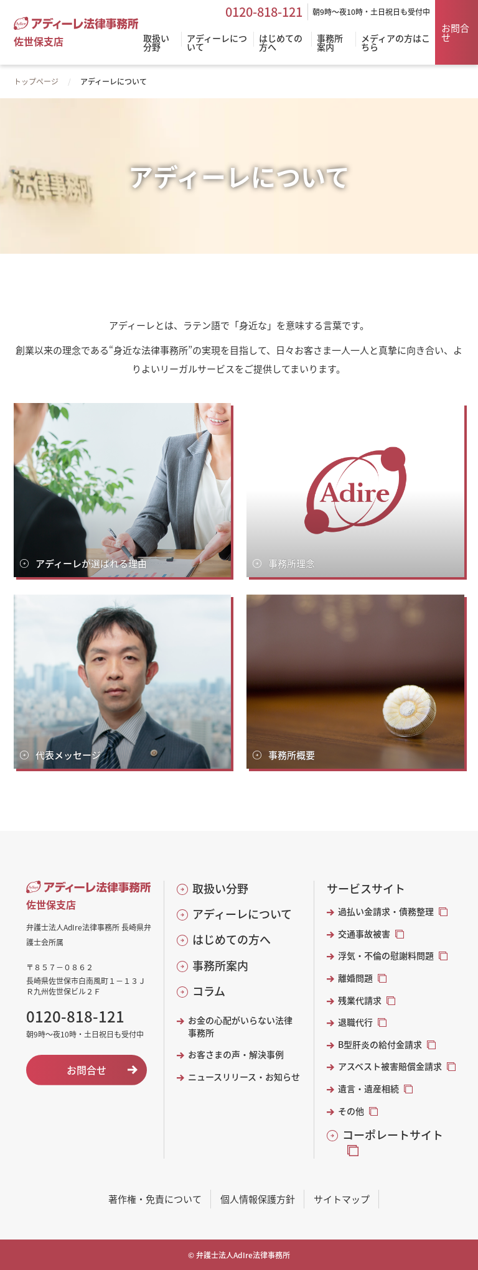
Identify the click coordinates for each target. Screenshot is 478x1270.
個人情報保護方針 (257, 1198)
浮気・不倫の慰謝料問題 (386, 956)
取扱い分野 (220, 888)
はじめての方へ (231, 939)
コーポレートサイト (392, 1135)
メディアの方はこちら (395, 43)
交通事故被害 (364, 934)
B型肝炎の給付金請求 (380, 1044)
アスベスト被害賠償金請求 (390, 1066)
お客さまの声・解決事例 (236, 1054)
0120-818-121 (263, 12)
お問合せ (455, 32)
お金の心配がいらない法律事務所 (240, 1026)
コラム (208, 991)
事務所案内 (220, 965)
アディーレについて (242, 914)
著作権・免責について (155, 1198)
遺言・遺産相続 (368, 1089)
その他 (351, 1111)
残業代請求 (360, 1000)
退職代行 (355, 1022)
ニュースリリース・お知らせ (244, 1077)
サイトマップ (342, 1198)
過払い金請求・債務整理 (386, 911)
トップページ (36, 81)
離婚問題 (355, 978)
